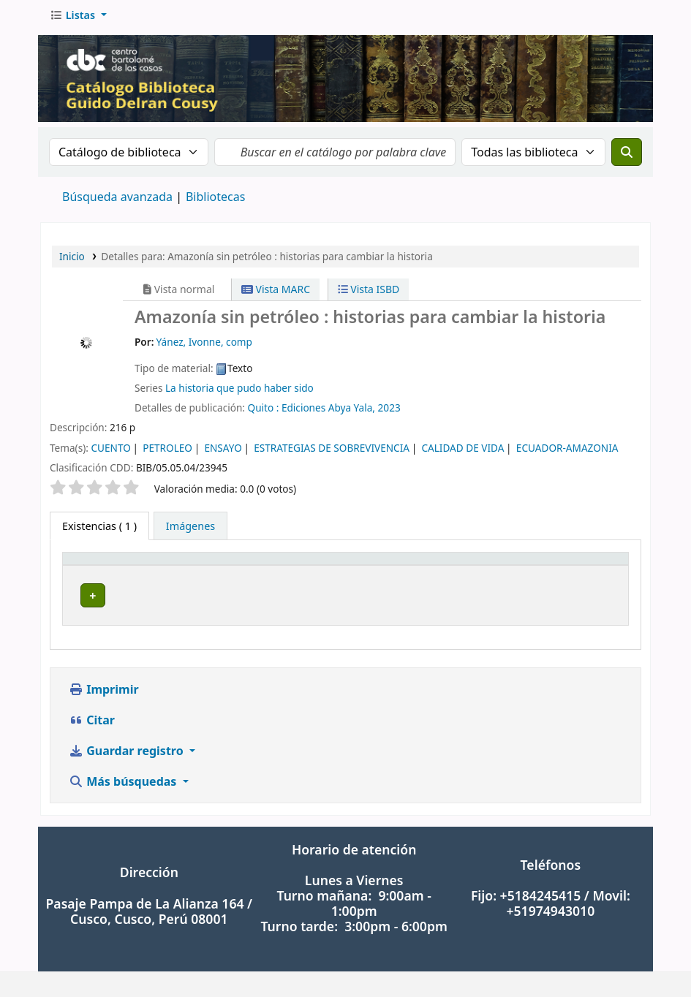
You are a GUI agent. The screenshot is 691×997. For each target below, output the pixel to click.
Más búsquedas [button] (124, 774)
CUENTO (110, 452)
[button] (78, 20)
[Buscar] (626, 156)
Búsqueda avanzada (117, 201)
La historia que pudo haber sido (239, 392)
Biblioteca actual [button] (221, 570)
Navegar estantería (462, 600)
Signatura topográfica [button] (370, 570)
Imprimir (104, 682)
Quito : (263, 412)
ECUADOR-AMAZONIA (567, 452)
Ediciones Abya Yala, (328, 412)
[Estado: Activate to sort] (591, 571)
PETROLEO (167, 452)
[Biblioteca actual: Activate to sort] (238, 571)
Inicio (72, 261)
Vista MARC (275, 293)
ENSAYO (222, 452)
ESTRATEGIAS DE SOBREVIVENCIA (331, 452)
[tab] (190, 530)
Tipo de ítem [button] (101, 570)
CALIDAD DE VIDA (462, 452)
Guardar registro (127, 743)
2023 (389, 412)
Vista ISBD (369, 293)
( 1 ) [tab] (99, 530)
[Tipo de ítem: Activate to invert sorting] (117, 571)
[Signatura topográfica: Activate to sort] (430, 571)
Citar (92, 713)
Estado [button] (577, 570)
